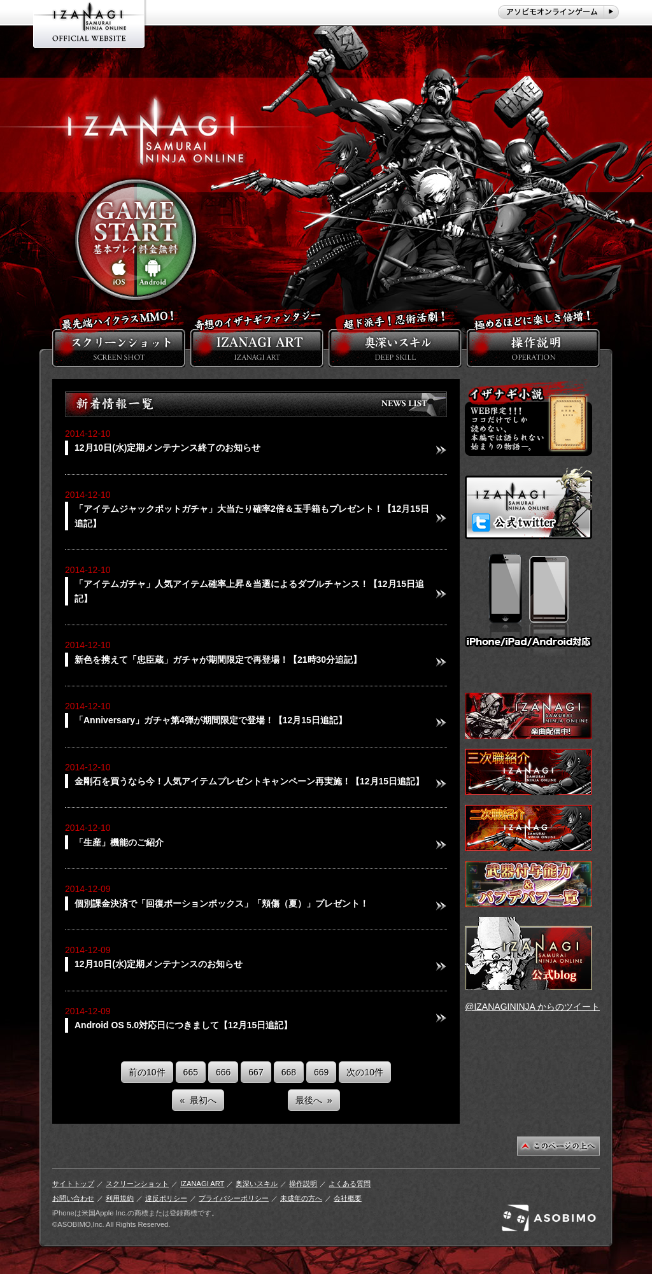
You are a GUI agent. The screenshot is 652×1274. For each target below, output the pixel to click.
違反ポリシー (166, 1198)
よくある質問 (350, 1183)
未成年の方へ (301, 1198)
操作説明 (303, 1183)
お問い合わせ (73, 1198)
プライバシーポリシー (234, 1198)
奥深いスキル (257, 1183)
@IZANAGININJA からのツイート (532, 1007)
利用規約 (120, 1198)
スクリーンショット (137, 1183)
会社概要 (348, 1198)
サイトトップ (73, 1183)
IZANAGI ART (202, 1183)
